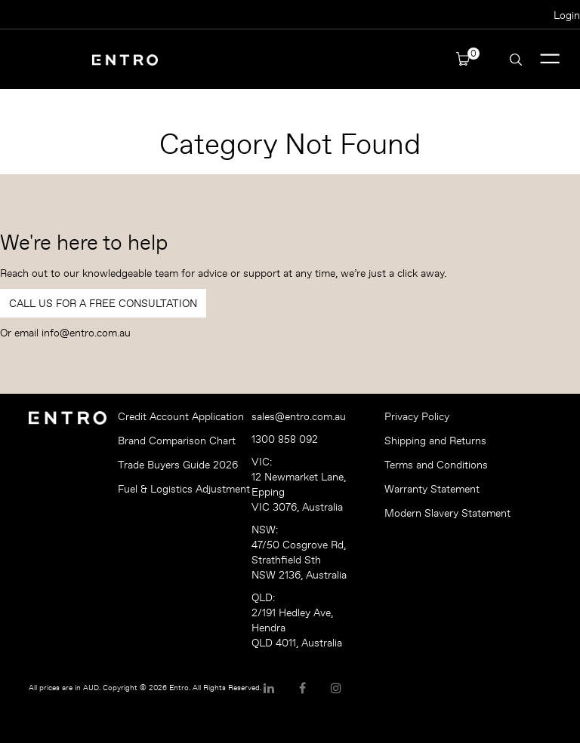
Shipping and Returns (435, 440)
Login (567, 15)
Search (516, 60)
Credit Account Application (179, 416)
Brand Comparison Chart (177, 440)
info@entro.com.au (86, 332)
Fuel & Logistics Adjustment (179, 489)
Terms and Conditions (436, 464)
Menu (550, 59)
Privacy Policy (416, 416)
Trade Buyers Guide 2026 (178, 464)
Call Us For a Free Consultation (103, 303)
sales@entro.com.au (298, 416)
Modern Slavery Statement (445, 513)
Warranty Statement (432, 489)
